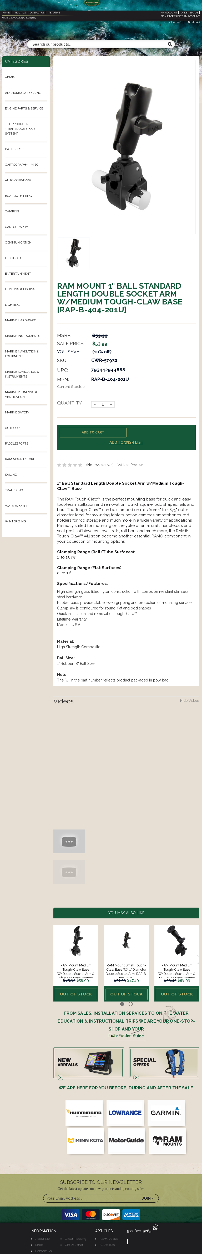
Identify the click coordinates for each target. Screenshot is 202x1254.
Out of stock (76, 993)
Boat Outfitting (18, 196)
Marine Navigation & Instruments (22, 374)
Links (39, 1243)
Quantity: (69, 403)
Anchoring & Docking (23, 93)
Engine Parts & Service (24, 108)
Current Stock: (71, 386)
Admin (10, 77)
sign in (165, 16)
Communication (18, 242)
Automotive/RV (18, 180)
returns (54, 12)
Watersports (16, 506)
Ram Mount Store (20, 459)
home (6, 12)
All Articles (107, 1243)
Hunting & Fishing (20, 289)
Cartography (16, 227)
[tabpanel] (76, 962)
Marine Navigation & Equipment (22, 354)
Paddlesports (16, 443)
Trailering (14, 490)
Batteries (13, 149)
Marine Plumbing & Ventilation (21, 394)
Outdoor (12, 428)
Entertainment (18, 273)
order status (189, 12)
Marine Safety (17, 412)
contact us (37, 12)
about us (20, 12)
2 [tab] (131, 1002)
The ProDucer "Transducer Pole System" (20, 128)
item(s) (193, 22)
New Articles (109, 1236)
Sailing (11, 474)
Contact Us (43, 1249)
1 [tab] (122, 1002)
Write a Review (130, 465)
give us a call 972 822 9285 (19, 17)
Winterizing (15, 521)
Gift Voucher (74, 1243)
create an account (187, 16)
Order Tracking (75, 1236)
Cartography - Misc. (22, 164)
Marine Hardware (20, 320)
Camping (12, 211)
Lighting (12, 305)
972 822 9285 (142, 1229)
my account (169, 12)
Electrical (14, 258)
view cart (175, 22)
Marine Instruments (22, 336)
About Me (42, 1236)
